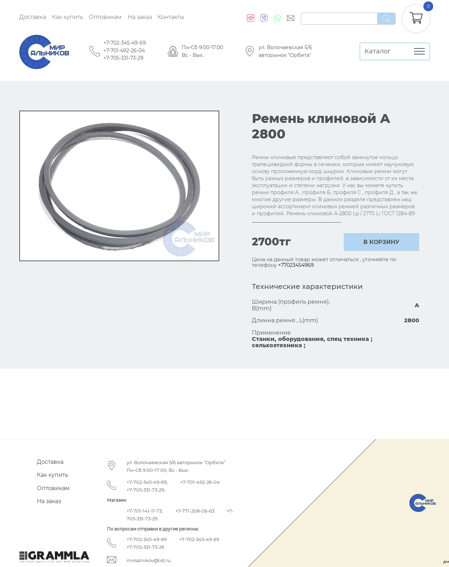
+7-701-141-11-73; (145, 511)
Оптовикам (105, 17)
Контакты (171, 17)
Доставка (32, 17)
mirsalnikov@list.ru (149, 560)
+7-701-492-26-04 (124, 50)
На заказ (140, 17)
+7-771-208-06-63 (194, 511)
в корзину (381, 242)
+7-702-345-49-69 (124, 43)
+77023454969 (296, 265)
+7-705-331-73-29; (146, 490)
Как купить (67, 17)
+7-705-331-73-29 (123, 58)
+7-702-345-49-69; (147, 482)
